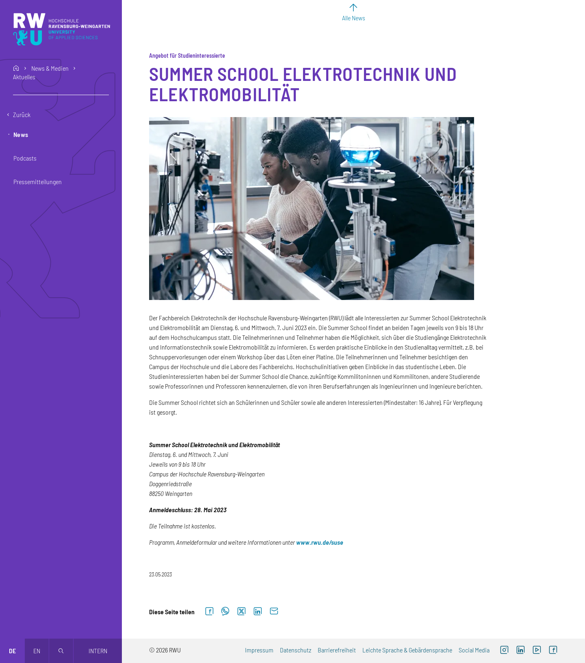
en (36, 650)
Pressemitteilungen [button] (37, 181)
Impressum (259, 650)
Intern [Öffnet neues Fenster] (98, 650)
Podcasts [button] (25, 158)
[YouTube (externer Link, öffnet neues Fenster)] (537, 650)
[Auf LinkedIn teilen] (257, 611)
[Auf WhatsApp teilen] (225, 611)
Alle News (353, 18)
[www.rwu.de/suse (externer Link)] (319, 542)
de (12, 650)
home (16, 68)
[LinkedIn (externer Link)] (520, 650)
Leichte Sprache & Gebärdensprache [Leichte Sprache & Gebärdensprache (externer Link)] (407, 650)
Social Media (474, 650)
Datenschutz (295, 650)
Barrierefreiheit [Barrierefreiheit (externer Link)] (337, 650)
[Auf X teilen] (241, 611)
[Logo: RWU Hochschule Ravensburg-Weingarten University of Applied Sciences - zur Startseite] (61, 29)
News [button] (20, 134)
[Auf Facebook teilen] (209, 611)
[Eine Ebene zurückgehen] (61, 115)
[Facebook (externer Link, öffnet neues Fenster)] (553, 650)
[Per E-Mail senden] (274, 611)
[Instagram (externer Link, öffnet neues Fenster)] (504, 650)
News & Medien (50, 68)
